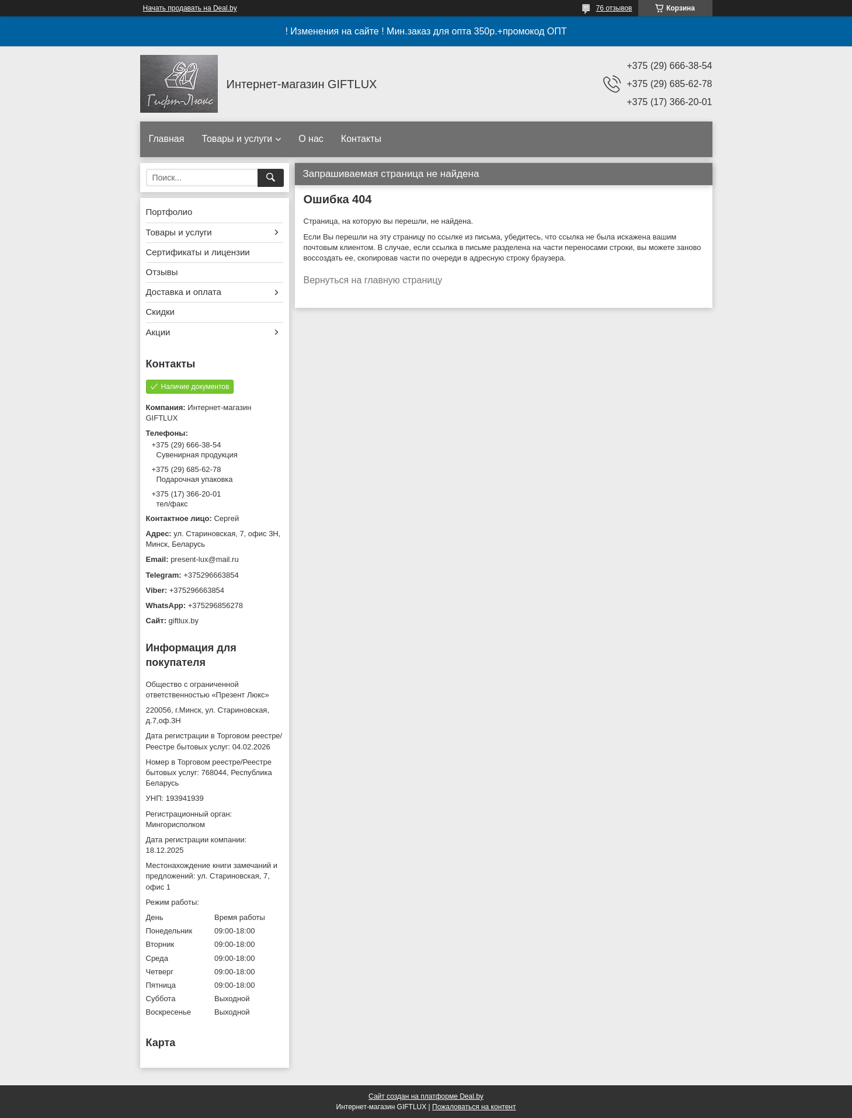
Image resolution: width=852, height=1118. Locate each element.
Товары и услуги (236, 139)
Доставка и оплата (183, 292)
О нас (311, 139)
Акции (158, 332)
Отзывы (162, 272)
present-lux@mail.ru (205, 559)
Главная (167, 139)
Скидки (160, 312)
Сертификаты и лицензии (198, 252)
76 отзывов (614, 8)
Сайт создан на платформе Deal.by (426, 1096)
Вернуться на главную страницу (373, 280)
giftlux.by (184, 620)
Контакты (361, 139)
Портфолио (169, 212)
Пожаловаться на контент (474, 1107)
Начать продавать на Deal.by (190, 8)
